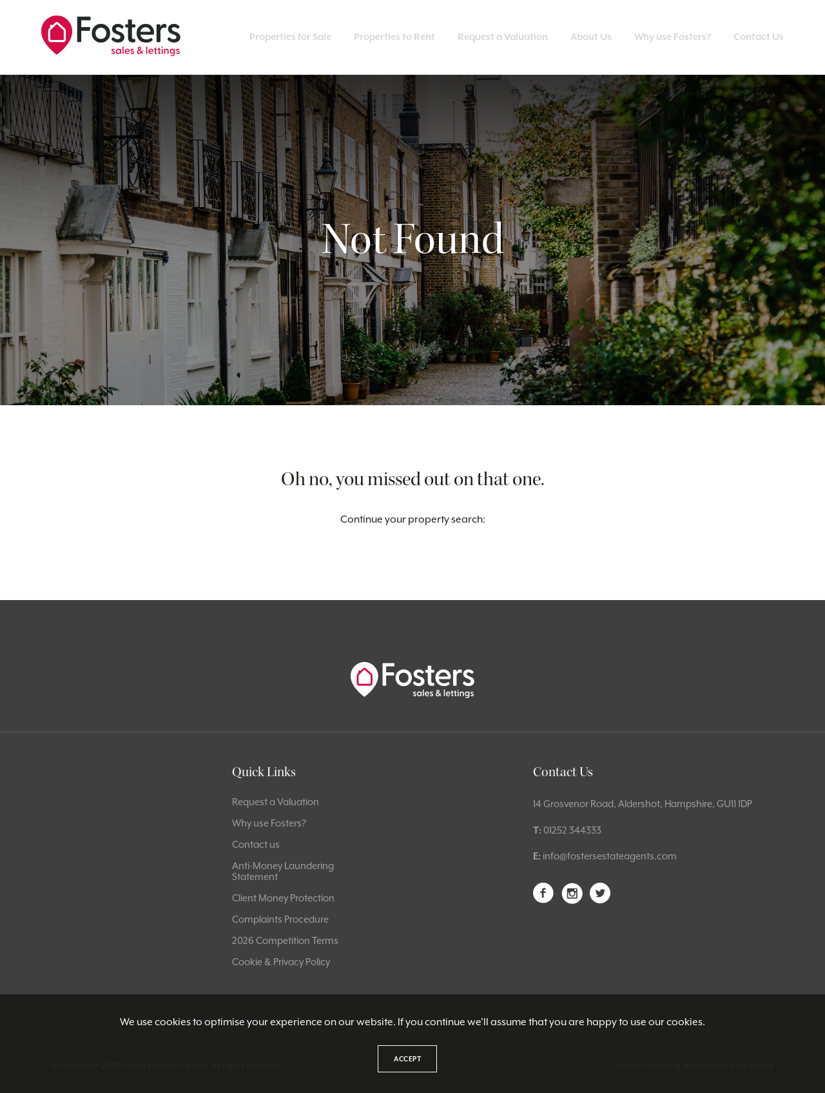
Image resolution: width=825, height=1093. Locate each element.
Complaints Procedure (280, 919)
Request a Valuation (503, 37)
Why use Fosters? (672, 37)
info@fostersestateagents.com (610, 855)
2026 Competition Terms (285, 940)
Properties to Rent (394, 37)
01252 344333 (572, 830)
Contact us (256, 844)
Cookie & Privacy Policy (281, 961)
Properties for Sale (290, 37)
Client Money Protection (283, 897)
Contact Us (758, 37)
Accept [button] (407, 1059)
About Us (591, 37)
